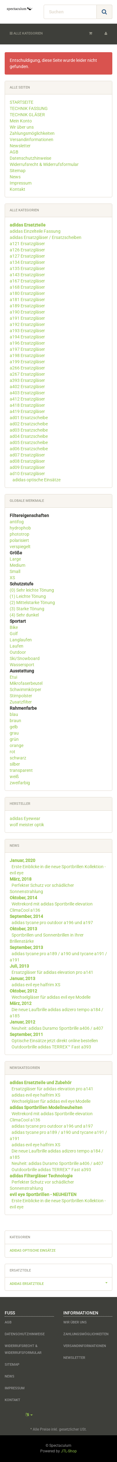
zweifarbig (20, 782)
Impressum (21, 183)
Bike (14, 627)
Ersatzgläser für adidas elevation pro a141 (52, 972)
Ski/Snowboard (25, 658)
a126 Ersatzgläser (27, 249)
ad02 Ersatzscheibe (29, 423)
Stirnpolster (21, 695)
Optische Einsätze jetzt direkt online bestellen (55, 1040)
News (15, 176)
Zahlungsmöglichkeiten (32, 133)
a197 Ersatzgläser (27, 349)
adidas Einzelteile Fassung (35, 231)
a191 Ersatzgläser (27, 318)
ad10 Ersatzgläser (27, 473)
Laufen (16, 646)
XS (12, 577)
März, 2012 (21, 1003)
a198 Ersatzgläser (27, 355)
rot (12, 751)
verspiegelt (20, 546)
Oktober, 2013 (23, 928)
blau (14, 714)
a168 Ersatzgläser (27, 287)
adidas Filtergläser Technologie (41, 1175)
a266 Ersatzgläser (27, 367)
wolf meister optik (27, 824)
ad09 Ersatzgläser (27, 467)
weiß (14, 776)
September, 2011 (26, 1034)
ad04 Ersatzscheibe (29, 436)
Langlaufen (21, 639)
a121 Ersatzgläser (27, 243)
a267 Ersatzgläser (27, 374)
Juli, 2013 (19, 966)
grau (14, 733)
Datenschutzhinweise (30, 158)
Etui (13, 677)
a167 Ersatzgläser (27, 280)
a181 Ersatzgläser (27, 299)
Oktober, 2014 (23, 897)
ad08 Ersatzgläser (27, 461)
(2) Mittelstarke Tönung (32, 602)
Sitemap (18, 170)
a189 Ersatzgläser (27, 305)
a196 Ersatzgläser (27, 343)
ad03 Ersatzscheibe (29, 430)
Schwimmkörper (25, 689)
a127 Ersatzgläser (27, 256)
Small (15, 571)
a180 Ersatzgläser (27, 293)
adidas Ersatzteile (61, 1283)
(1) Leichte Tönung (28, 596)
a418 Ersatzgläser (27, 405)
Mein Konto (21, 120)
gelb (14, 726)
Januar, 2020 (22, 860)
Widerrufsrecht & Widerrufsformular (44, 164)
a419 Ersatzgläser (27, 411)
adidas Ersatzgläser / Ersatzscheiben (45, 237)
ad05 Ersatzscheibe (29, 442)
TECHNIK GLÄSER (27, 114)
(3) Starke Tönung (27, 608)
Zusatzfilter (21, 701)
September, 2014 (26, 916)
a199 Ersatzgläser (27, 361)
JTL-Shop (69, 1451)
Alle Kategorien (26, 33)
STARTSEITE (21, 102)
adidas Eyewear (25, 818)
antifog (17, 521)
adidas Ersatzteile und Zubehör (40, 1082)
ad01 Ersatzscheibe (29, 417)
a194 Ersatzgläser (27, 336)
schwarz (18, 757)
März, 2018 (21, 879)
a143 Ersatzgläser (27, 274)
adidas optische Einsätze (36, 479)
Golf (14, 633)
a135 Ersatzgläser (27, 268)
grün (14, 739)
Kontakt (17, 189)
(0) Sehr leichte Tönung (32, 590)
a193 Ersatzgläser (27, 330)
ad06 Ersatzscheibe (29, 448)
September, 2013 (26, 947)
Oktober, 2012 (23, 990)
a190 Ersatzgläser (27, 311)
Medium (17, 565)
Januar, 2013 (22, 978)
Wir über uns (22, 127)
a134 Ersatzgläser (27, 262)
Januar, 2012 (22, 1022)
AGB (14, 151)
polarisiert (19, 540)
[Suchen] (70, 12)
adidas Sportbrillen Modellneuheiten (46, 1107)
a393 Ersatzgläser (27, 380)
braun (15, 720)
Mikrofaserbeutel (26, 683)
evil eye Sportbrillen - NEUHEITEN (43, 1194)
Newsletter (20, 145)
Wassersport (22, 664)
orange (16, 745)
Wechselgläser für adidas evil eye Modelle (51, 997)
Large (15, 559)
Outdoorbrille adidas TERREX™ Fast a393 (51, 1046)
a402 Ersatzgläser (27, 386)
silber (15, 764)
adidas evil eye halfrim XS (36, 984)
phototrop (19, 534)
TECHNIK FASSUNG (29, 108)
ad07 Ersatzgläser (27, 454)
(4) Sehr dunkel (24, 614)
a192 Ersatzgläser (27, 324)
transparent (21, 770)
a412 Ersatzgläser (27, 398)
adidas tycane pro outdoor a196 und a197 (52, 922)
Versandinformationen (31, 139)
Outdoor (18, 652)
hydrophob (20, 527)
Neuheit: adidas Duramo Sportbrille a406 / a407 (57, 1028)
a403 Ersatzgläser (27, 392)
